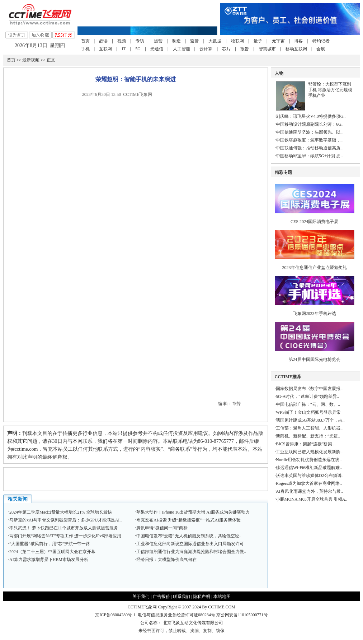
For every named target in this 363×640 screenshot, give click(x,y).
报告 (244, 48)
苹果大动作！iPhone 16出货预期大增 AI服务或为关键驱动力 (193, 512)
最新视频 (30, 59)
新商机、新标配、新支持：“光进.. (308, 436)
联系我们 (181, 596)
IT (124, 48)
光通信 (156, 48)
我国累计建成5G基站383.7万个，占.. (310, 420)
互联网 (105, 48)
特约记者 (321, 40)
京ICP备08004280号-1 (115, 614)
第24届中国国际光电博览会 (314, 359)
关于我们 (141, 596)
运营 (158, 40)
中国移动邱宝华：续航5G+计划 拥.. (309, 155)
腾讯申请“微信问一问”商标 (162, 527)
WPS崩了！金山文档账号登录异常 (308, 412)
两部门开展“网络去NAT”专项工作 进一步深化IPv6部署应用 (65, 535)
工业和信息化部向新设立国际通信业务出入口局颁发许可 (190, 543)
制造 (176, 40)
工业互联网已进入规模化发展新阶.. (309, 451)
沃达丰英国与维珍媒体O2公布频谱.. (310, 475)
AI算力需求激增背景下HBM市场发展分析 (48, 559)
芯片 (226, 48)
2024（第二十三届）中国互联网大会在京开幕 (52, 551)
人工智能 (181, 48)
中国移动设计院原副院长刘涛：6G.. (310, 124)
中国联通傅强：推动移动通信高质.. (309, 147)
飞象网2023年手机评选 (314, 313)
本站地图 (222, 596)
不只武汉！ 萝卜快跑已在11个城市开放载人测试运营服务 (63, 527)
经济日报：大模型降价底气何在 (166, 559)
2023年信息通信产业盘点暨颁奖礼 (314, 267)
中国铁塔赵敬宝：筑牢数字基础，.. (309, 140)
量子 (258, 40)
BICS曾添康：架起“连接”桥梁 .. (305, 443)
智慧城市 (267, 48)
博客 (298, 40)
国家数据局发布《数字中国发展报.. (309, 388)
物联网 (237, 40)
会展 (320, 48)
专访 (140, 40)
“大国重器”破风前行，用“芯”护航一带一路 (49, 543)
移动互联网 (296, 48)
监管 (194, 40)
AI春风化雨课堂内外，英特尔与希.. (309, 491)
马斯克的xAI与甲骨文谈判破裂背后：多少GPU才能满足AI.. (65, 520)
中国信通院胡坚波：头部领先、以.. (309, 132)
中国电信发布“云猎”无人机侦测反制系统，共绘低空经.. (188, 535)
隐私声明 (201, 596)
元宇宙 (278, 40)
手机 (85, 48)
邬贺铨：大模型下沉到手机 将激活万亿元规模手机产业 (330, 90)
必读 (103, 40)
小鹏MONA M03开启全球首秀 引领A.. (311, 499)
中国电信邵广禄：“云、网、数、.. (308, 404)
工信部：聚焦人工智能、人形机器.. (309, 428)
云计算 (205, 48)
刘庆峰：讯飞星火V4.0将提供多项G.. (310, 116)
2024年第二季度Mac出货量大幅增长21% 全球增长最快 (60, 512)
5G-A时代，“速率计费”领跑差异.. (307, 396)
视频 (121, 40)
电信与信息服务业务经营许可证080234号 (177, 614)
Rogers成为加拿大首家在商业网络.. (309, 483)
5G (138, 48)
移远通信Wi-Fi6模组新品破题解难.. (309, 467)
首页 (85, 40)
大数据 (214, 40)
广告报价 (161, 596)
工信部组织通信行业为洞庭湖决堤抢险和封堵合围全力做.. (191, 551)
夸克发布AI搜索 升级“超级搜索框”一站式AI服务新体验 (188, 520)
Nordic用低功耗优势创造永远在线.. (308, 459)
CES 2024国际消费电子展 (314, 221)
